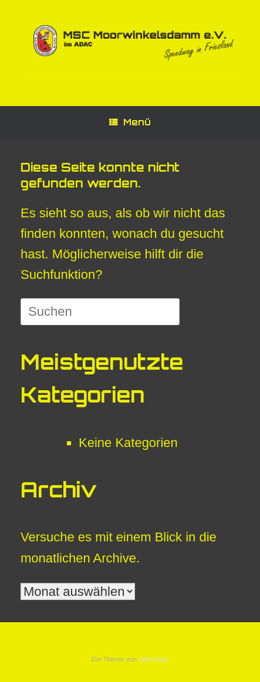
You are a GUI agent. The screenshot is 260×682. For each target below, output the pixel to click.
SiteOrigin (153, 659)
